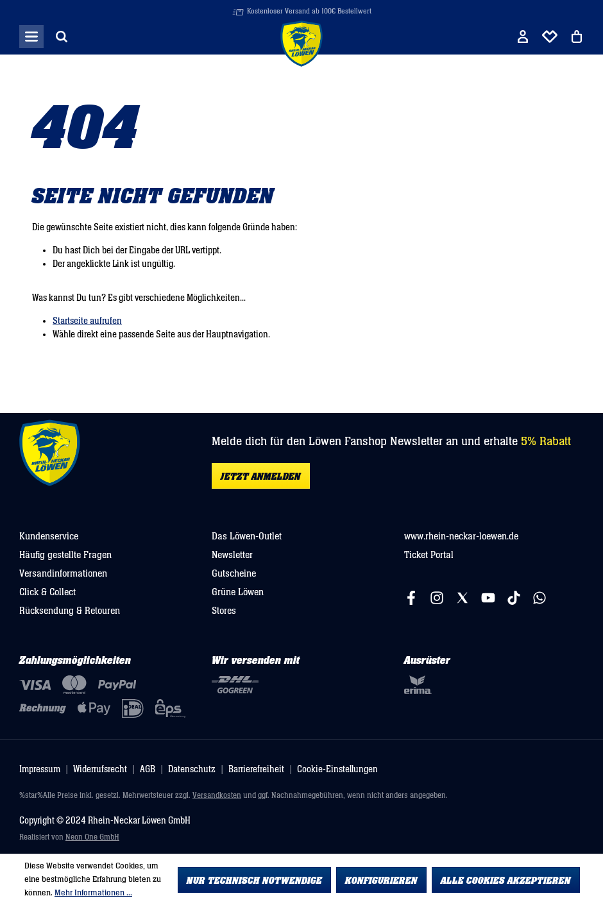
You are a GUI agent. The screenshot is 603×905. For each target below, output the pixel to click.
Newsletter (232, 555)
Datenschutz (192, 769)
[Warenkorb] (576, 36)
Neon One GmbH (92, 837)
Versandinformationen (63, 573)
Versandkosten (216, 795)
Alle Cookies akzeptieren (506, 880)
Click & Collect (47, 592)
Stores (224, 610)
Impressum (39, 769)
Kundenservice (48, 536)
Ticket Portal (429, 555)
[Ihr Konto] (522, 36)
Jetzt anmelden (261, 476)
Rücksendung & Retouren (69, 610)
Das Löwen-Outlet (247, 536)
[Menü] (31, 36)
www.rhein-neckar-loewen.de (461, 536)
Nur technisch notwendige (254, 880)
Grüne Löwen (238, 592)
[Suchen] (61, 36)
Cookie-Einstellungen (337, 769)
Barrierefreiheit (256, 769)
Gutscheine (234, 573)
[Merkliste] (549, 36)
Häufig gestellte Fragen (65, 555)
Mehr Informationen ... (93, 892)
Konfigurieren (381, 880)
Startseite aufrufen (87, 321)
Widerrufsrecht (100, 769)
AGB (147, 769)
